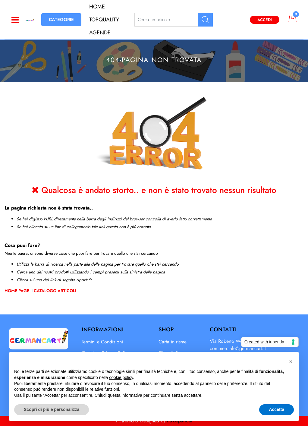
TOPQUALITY (104, 20)
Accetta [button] (276, 409)
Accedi (264, 20)
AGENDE (100, 32)
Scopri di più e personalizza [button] (51, 409)
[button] (291, 18)
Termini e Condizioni (102, 341)
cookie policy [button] (121, 377)
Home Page (17, 291)
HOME (97, 7)
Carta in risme (173, 341)
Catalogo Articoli (55, 291)
